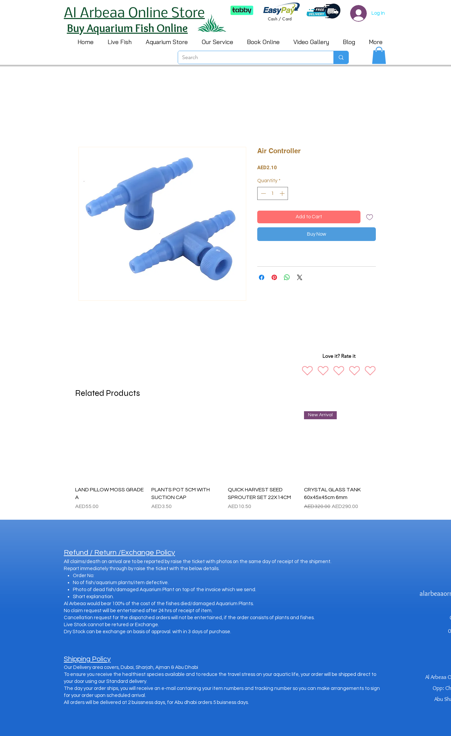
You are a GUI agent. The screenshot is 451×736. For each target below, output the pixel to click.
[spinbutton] (272, 193)
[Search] (250, 57)
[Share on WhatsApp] (287, 277)
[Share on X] (300, 277)
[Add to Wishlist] (369, 217)
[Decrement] (262, 193)
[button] (379, 55)
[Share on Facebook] (262, 277)
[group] (224, 460)
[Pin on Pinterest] (274, 277)
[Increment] (282, 193)
